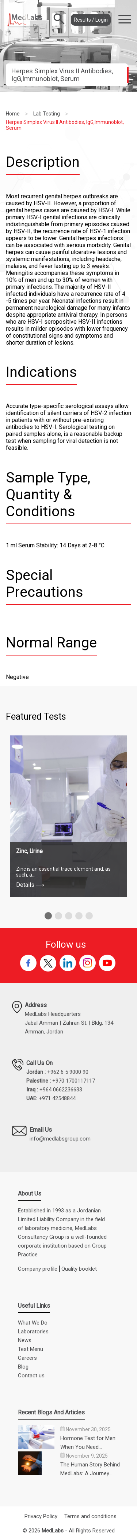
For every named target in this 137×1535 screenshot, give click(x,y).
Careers (27, 1358)
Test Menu (30, 1349)
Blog (23, 1366)
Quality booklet (79, 1269)
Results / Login (91, 20)
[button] (48, 915)
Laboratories (33, 1331)
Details (30, 884)
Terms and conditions (90, 1516)
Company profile (37, 1269)
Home (13, 114)
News (24, 1340)
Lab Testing (46, 114)
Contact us (31, 1375)
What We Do (32, 1322)
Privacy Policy (40, 1516)
